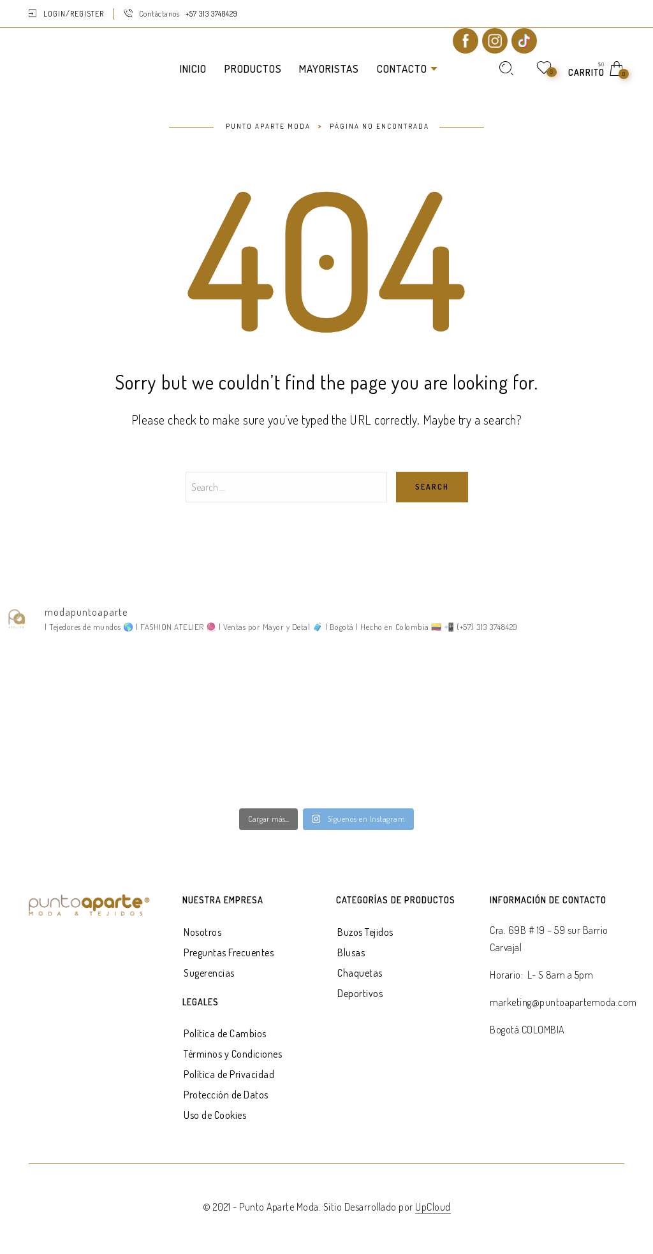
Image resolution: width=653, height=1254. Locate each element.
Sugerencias (209, 972)
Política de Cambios (225, 1033)
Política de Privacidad (229, 1074)
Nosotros (202, 932)
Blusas (351, 952)
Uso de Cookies (215, 1115)
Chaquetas (360, 972)
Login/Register (73, 13)
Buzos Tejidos (365, 932)
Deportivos (360, 993)
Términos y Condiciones (233, 1053)
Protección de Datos (226, 1094)
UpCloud (433, 1206)
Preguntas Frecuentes (229, 952)
